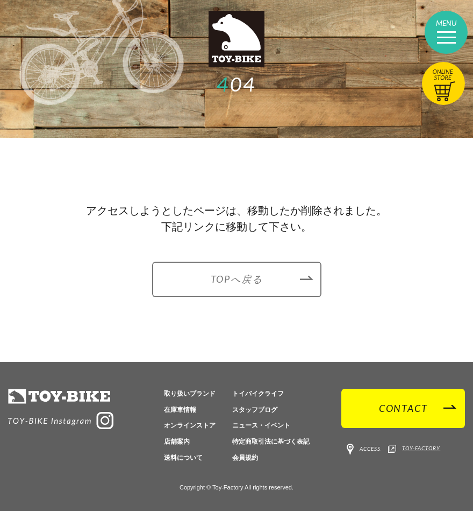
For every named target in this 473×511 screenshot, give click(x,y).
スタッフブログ (254, 410)
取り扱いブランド (190, 393)
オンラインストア (190, 425)
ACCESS (364, 449)
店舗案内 (177, 441)
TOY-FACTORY (414, 449)
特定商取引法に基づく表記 (271, 441)
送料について (183, 457)
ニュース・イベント (261, 425)
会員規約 (245, 457)
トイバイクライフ (258, 393)
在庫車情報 (180, 410)
